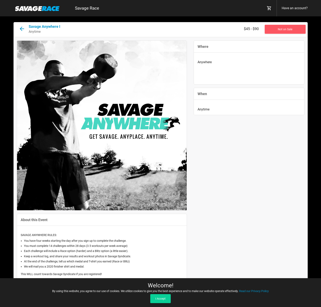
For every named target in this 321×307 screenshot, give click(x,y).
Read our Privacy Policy (254, 291)
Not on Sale (285, 29)
